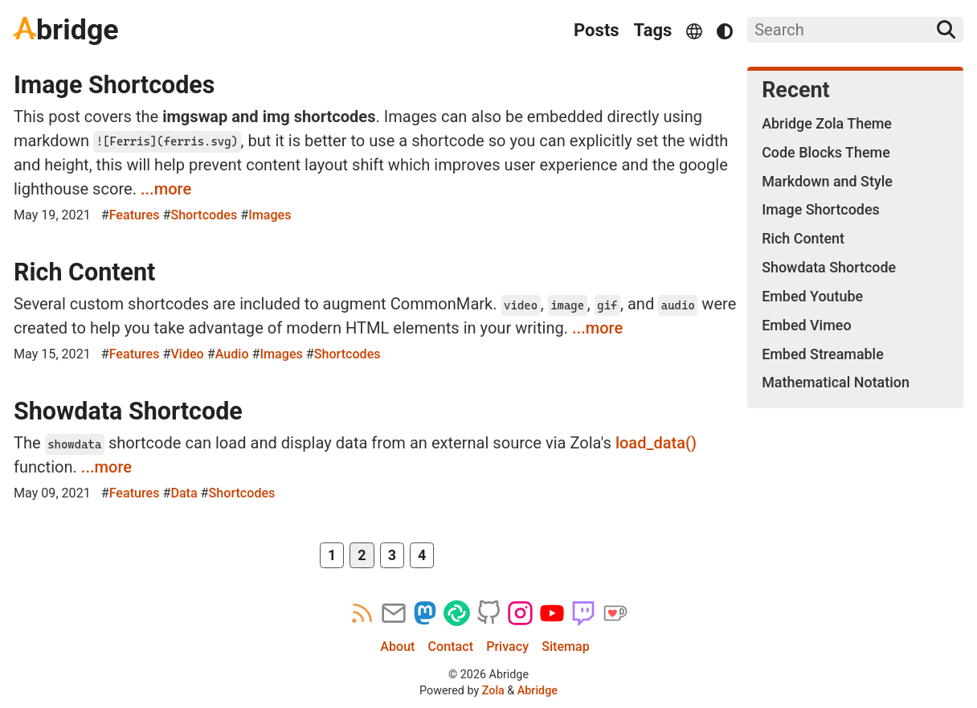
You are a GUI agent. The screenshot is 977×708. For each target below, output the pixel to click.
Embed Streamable (823, 354)
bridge (66, 30)
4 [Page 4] (422, 554)
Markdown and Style (827, 181)
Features (134, 215)
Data (183, 493)
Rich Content (84, 272)
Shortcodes (203, 215)
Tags (653, 30)
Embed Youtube (812, 296)
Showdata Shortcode (128, 411)
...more (166, 188)
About (397, 646)
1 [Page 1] (332, 554)
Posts (596, 30)
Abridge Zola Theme (827, 123)
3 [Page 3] (392, 554)
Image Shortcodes (114, 85)
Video (186, 354)
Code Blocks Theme (826, 152)
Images (269, 215)
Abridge (537, 690)
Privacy (507, 646)
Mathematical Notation (836, 382)
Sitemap (566, 646)
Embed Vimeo (806, 325)
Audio (232, 354)
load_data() (656, 442)
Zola (493, 690)
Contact (450, 646)
